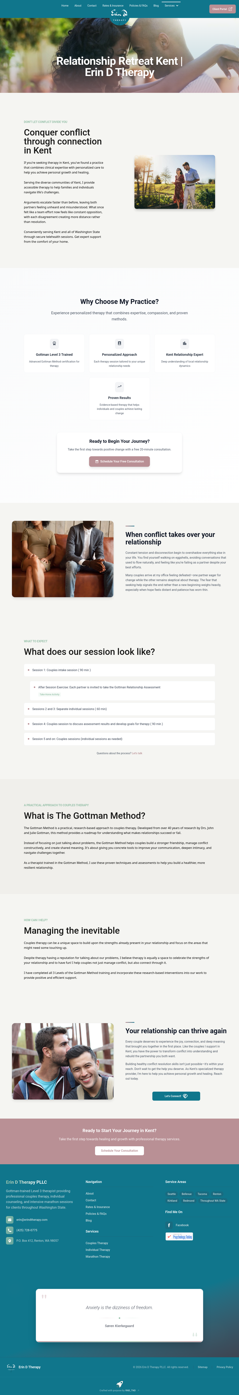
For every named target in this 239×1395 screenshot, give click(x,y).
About (78, 5)
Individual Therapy (98, 1250)
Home (65, 5)
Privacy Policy (225, 1367)
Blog (156, 5)
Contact (92, 5)
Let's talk (137, 753)
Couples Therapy (97, 1243)
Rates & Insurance (113, 5)
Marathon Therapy (98, 1256)
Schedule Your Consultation (119, 1150)
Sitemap (203, 1367)
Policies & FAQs (138, 5)
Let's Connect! (176, 1096)
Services (170, 5)
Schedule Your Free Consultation (119, 461)
